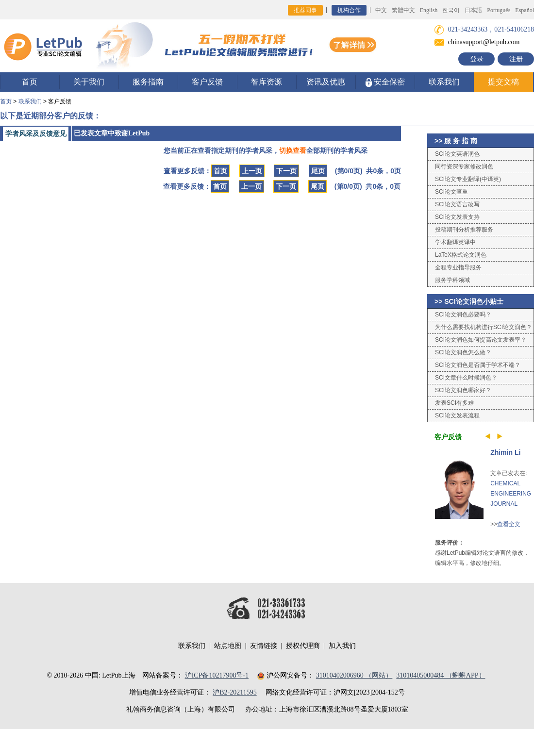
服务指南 (148, 82)
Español (524, 10)
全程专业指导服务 (458, 267)
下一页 (286, 171)
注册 (516, 59)
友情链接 (263, 645)
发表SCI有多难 (454, 402)
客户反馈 (207, 82)
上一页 (252, 171)
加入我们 (342, 645)
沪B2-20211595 (234, 692)
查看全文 (508, 524)
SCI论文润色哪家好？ (463, 390)
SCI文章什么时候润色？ (466, 377)
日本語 (473, 10)
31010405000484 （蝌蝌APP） (440, 675)
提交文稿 (503, 82)
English (429, 10)
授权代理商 (303, 645)
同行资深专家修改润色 (464, 166)
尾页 (318, 171)
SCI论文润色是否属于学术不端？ (477, 365)
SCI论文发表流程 (457, 415)
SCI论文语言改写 (457, 204)
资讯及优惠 (325, 82)
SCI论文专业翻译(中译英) (468, 179)
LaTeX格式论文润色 (460, 254)
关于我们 (88, 82)
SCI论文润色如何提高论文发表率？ (480, 339)
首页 (29, 82)
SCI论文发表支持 (457, 217)
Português (498, 10)
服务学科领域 (452, 280)
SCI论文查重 (451, 191)
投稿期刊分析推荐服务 (464, 229)
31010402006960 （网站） (354, 675)
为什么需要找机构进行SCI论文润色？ (483, 327)
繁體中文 (403, 10)
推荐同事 (305, 10)
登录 (477, 59)
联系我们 (444, 82)
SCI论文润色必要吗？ (463, 314)
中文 (381, 10)
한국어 (451, 10)
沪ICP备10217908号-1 (217, 675)
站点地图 (227, 645)
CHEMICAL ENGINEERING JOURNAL (510, 493)
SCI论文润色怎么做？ (463, 352)
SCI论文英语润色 (457, 153)
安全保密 (385, 82)
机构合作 (349, 10)
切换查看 (292, 150)
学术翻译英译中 (455, 242)
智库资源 (266, 82)
